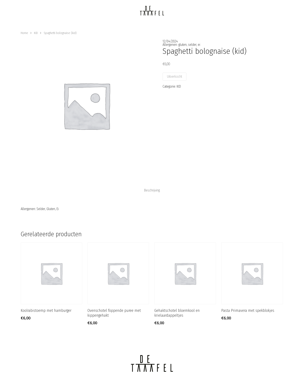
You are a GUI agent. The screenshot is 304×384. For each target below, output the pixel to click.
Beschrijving (152, 190)
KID (36, 33)
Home (24, 33)
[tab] (152, 190)
